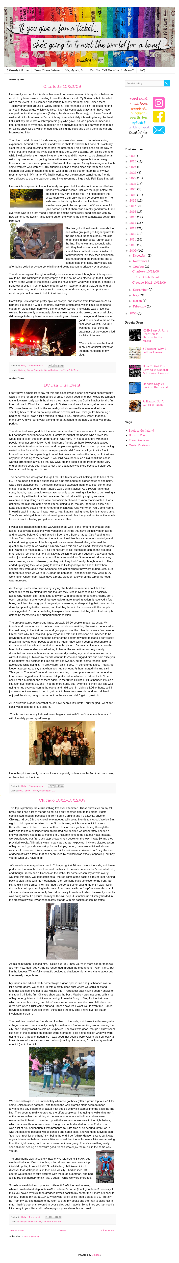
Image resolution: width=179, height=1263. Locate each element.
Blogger (96, 1254)
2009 (133, 250)
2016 (133, 211)
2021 (133, 184)
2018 (133, 200)
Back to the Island (141, 430)
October (139, 267)
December (140, 255)
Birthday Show (25, 370)
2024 (133, 167)
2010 (133, 245)
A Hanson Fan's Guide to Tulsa (153, 403)
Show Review (51, 370)
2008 (133, 313)
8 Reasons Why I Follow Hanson (154, 350)
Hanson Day (137, 435)
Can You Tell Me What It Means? (112, 70)
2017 (133, 206)
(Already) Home (18, 70)
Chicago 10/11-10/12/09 (62, 800)
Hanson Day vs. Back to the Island (155, 385)
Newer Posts (17, 1230)
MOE (21, 790)
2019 (133, 195)
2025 (133, 161)
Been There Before (47, 70)
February (140, 306)
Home (62, 1230)
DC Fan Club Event (62, 385)
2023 (133, 173)
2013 (133, 228)
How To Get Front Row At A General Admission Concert (156, 369)
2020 (133, 189)
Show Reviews (139, 440)
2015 (133, 217)
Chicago (22, 1221)
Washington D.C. (47, 790)
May (136, 295)
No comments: (36, 365)
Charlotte (38, 370)
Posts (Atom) (31, 1236)
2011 (133, 239)
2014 (133, 223)
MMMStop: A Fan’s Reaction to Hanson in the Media (155, 336)
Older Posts (107, 1230)
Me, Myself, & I (74, 70)
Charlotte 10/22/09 (62, 86)
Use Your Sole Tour (68, 370)
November (140, 261)
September (141, 290)
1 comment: (35, 1217)
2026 (133, 156)
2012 (133, 234)
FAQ (142, 70)
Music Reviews (139, 445)
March (138, 301)
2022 (133, 178)
